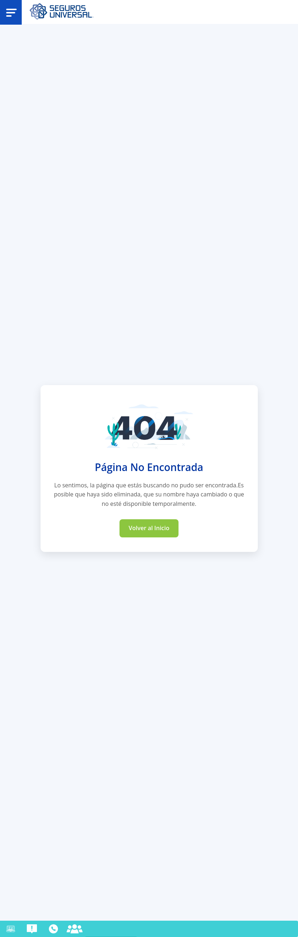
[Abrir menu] (11, 12)
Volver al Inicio (149, 528)
